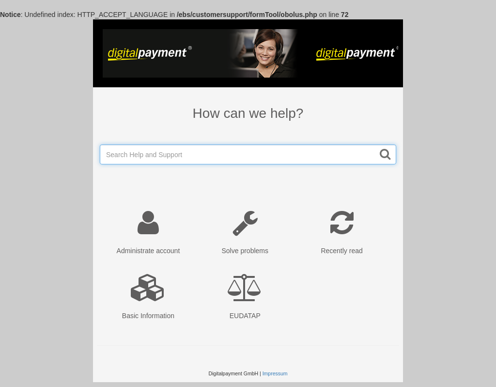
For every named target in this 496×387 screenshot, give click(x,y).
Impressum (275, 373)
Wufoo (248, 53)
